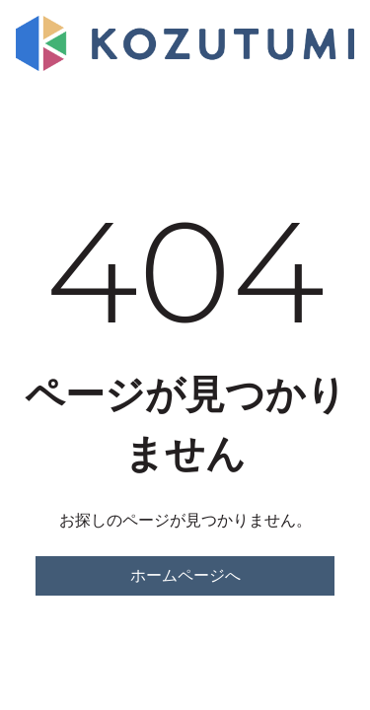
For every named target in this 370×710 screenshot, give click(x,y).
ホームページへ (185, 575)
